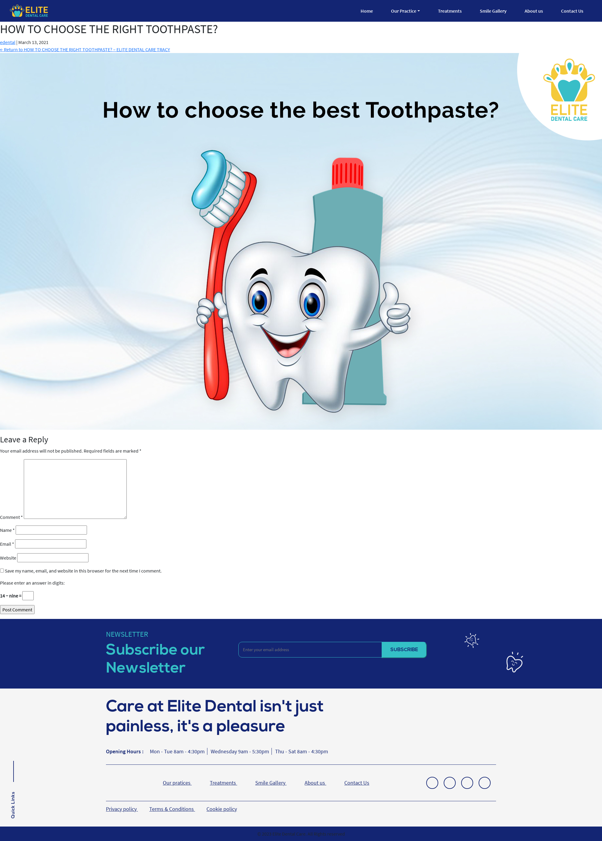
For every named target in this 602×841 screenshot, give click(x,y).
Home (367, 11)
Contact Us (572, 11)
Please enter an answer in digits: (32, 583)
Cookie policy (221, 808)
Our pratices (177, 782)
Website (8, 558)
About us (534, 11)
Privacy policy (122, 808)
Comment (11, 517)
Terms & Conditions (172, 808)
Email (7, 544)
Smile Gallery (493, 11)
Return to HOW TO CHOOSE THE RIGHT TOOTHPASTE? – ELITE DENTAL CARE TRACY (85, 49)
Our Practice (403, 11)
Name (7, 530)
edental (7, 42)
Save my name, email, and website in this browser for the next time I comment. (83, 571)
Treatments (450, 11)
